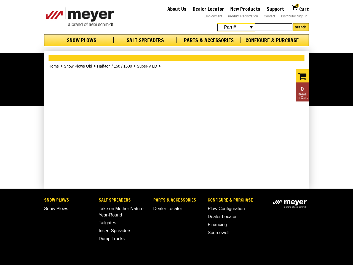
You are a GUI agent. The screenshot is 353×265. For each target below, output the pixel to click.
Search (300, 27)
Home (54, 66)
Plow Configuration (226, 208)
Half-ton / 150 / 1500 (115, 66)
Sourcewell (218, 232)
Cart (300, 8)
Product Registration (243, 16)
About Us (176, 8)
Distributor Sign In (294, 16)
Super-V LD (147, 66)
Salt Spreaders (145, 40)
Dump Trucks (112, 238)
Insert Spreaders (115, 230)
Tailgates (107, 222)
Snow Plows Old (78, 66)
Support (275, 8)
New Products (245, 8)
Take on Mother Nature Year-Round (121, 211)
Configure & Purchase (272, 40)
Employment (213, 16)
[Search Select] (236, 27)
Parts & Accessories (209, 40)
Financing (217, 224)
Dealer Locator (208, 8)
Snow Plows (81, 40)
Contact (269, 16)
